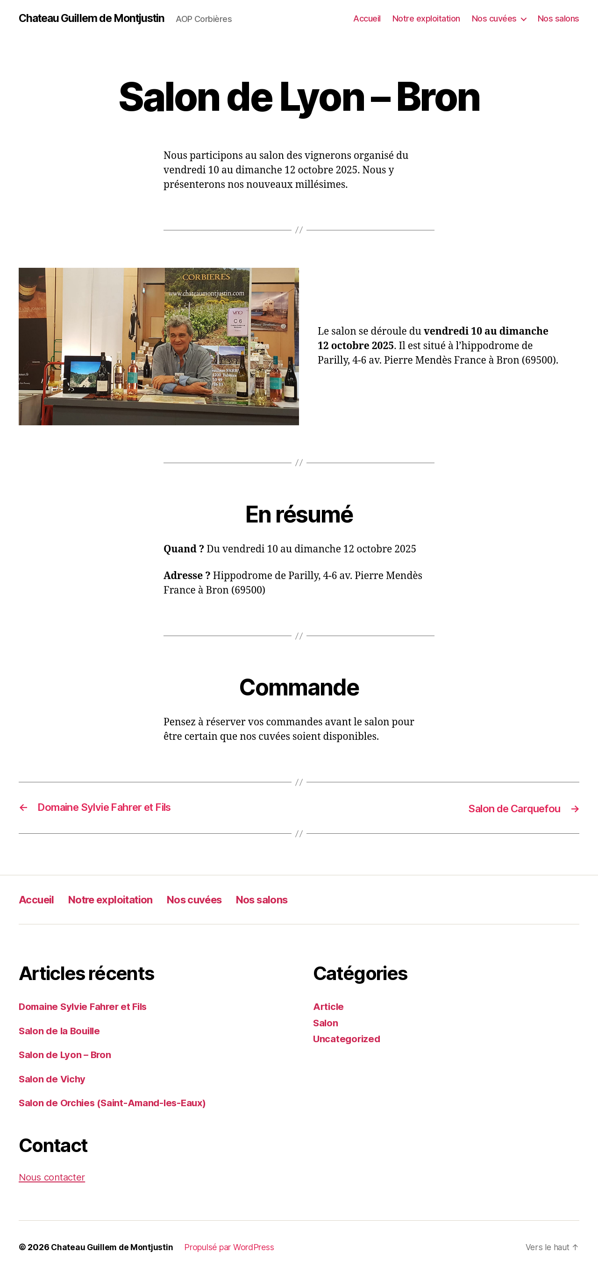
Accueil (367, 18)
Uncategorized (348, 1039)
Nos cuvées (494, 18)
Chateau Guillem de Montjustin (96, 18)
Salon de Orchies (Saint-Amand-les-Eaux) (116, 1103)
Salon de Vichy (53, 1079)
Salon (326, 1023)
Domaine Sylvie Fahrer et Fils (86, 1007)
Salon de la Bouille (61, 1031)
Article (329, 1007)
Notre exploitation (426, 18)
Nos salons (558, 18)
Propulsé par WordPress (231, 1248)
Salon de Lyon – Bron (66, 1055)
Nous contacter (53, 1177)
